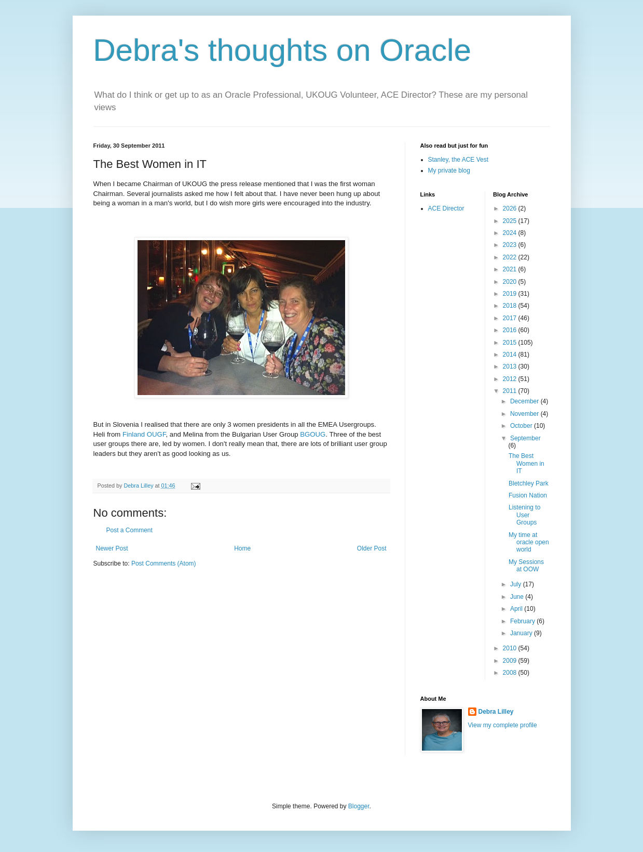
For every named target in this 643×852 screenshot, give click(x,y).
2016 (510, 330)
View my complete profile (502, 725)
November (525, 413)
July (516, 584)
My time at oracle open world (529, 542)
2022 (510, 257)
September (525, 438)
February (523, 621)
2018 (510, 305)
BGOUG (312, 434)
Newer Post (112, 548)
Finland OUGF (144, 434)
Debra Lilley (496, 711)
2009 (510, 660)
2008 (510, 672)
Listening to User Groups (524, 515)
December (525, 401)
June (517, 596)
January (522, 633)
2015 (510, 342)
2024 (510, 233)
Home (242, 548)
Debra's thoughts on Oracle (282, 50)
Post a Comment (129, 530)
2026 (510, 208)
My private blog (449, 170)
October (522, 425)
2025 (510, 221)
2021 (510, 269)
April (517, 608)
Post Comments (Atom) (163, 563)
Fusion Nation (528, 495)
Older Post (372, 548)
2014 (510, 354)
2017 (510, 318)
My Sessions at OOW (526, 565)
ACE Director (446, 208)
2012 (510, 379)
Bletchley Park (529, 483)
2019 (510, 293)
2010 (510, 648)
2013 (510, 366)
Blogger (359, 806)
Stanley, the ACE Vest (458, 159)
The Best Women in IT (526, 463)
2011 (510, 391)
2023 (510, 244)
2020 (510, 281)
